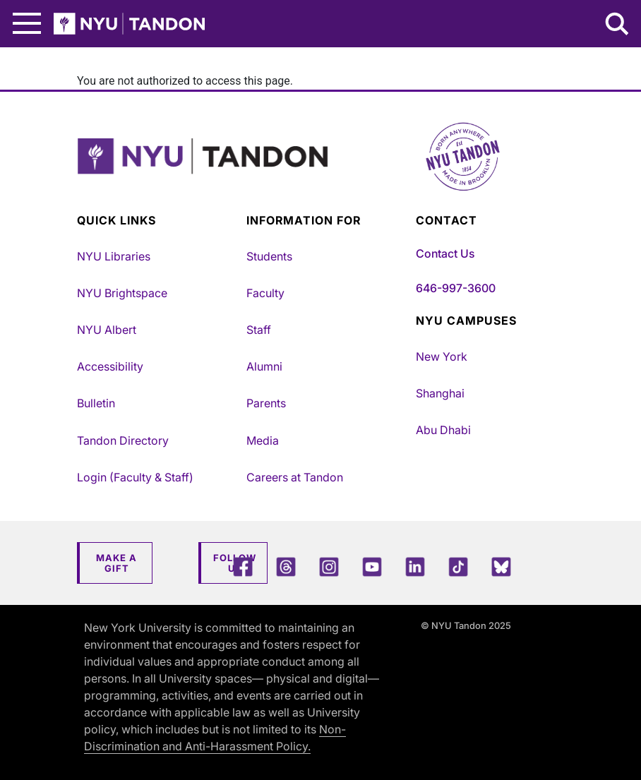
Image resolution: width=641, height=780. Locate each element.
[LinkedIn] (415, 566)
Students (269, 256)
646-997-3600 (456, 288)
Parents (266, 403)
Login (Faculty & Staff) (135, 477)
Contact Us (445, 253)
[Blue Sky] (501, 566)
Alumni (264, 366)
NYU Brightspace (122, 293)
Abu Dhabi (443, 430)
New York (441, 356)
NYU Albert (106, 330)
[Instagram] (329, 566)
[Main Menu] (27, 23)
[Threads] (286, 566)
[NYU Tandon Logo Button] (320, 174)
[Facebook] (243, 566)
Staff (258, 330)
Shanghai (440, 393)
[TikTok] (458, 566)
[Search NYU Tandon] (618, 25)
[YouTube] (372, 566)
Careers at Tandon (294, 477)
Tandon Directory (123, 440)
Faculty (265, 293)
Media (262, 440)
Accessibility (110, 366)
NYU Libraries (113, 256)
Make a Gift (116, 563)
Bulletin (96, 403)
